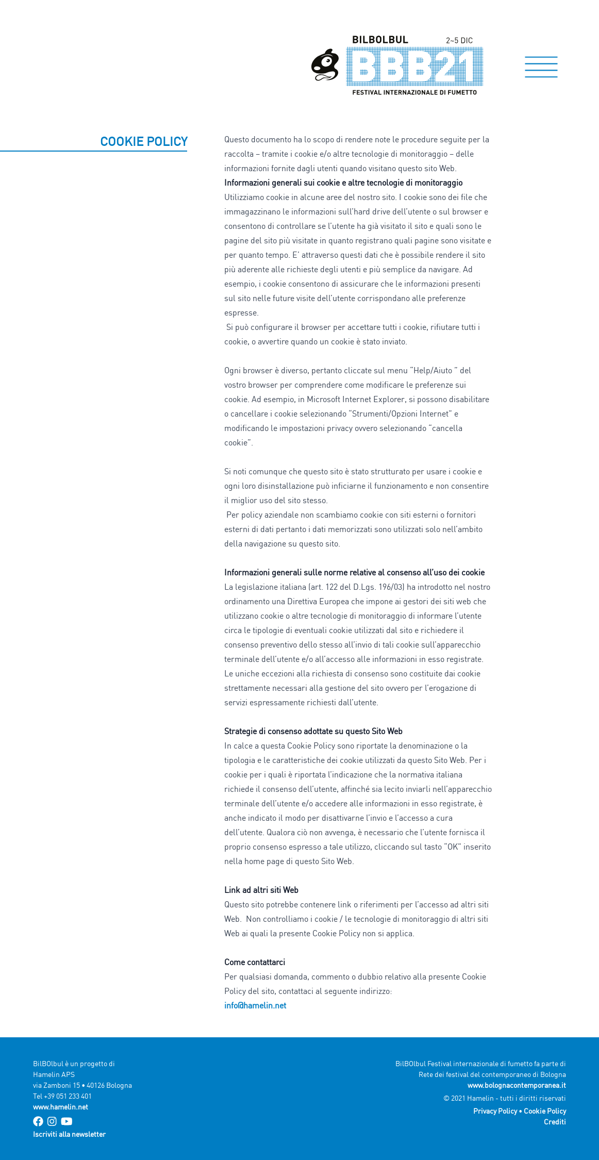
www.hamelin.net (60, 1106)
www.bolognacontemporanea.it (517, 1085)
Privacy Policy (495, 1110)
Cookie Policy (545, 1110)
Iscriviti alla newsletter (69, 1134)
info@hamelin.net (255, 1005)
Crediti (555, 1121)
